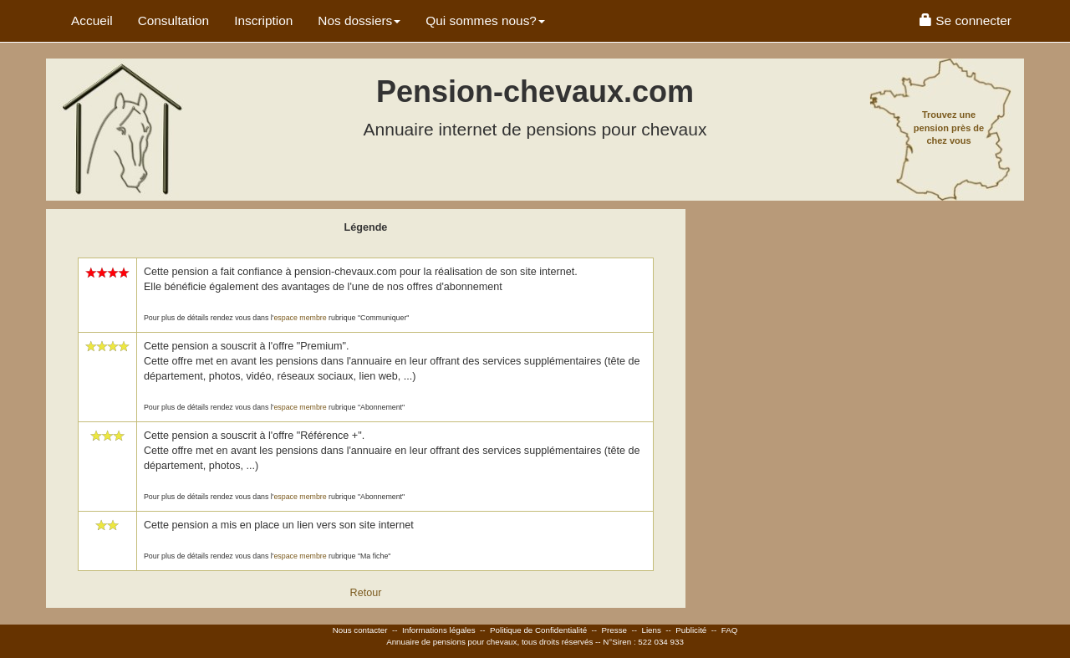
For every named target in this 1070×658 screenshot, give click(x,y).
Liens (650, 630)
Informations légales (439, 630)
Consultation (174, 20)
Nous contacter (360, 630)
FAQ (729, 630)
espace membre (299, 318)
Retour (366, 593)
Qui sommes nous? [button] (485, 20)
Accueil (92, 20)
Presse (615, 630)
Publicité (690, 630)
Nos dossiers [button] (359, 20)
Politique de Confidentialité (538, 630)
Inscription (263, 20)
